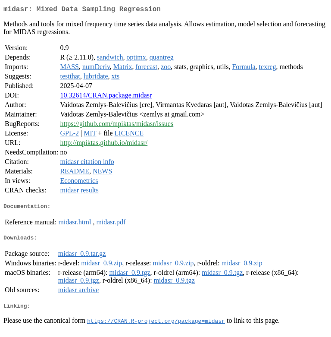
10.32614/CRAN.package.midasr (106, 97)
